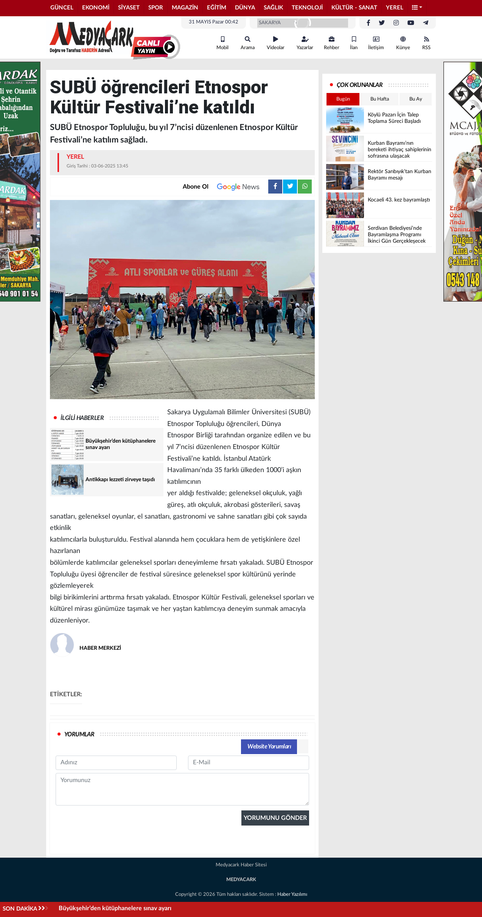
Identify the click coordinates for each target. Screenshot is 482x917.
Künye (403, 43)
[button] (417, 8)
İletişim (376, 43)
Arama (248, 43)
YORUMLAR (79, 734)
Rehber (331, 43)
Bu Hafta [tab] (379, 99)
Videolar (276, 43)
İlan (354, 43)
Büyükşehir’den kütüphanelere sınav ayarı (115, 908)
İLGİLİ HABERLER (82, 418)
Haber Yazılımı (292, 894)
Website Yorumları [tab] (269, 747)
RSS (426, 43)
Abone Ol (225, 187)
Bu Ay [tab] (415, 99)
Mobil (222, 43)
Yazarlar (305, 43)
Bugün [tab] (343, 99)
